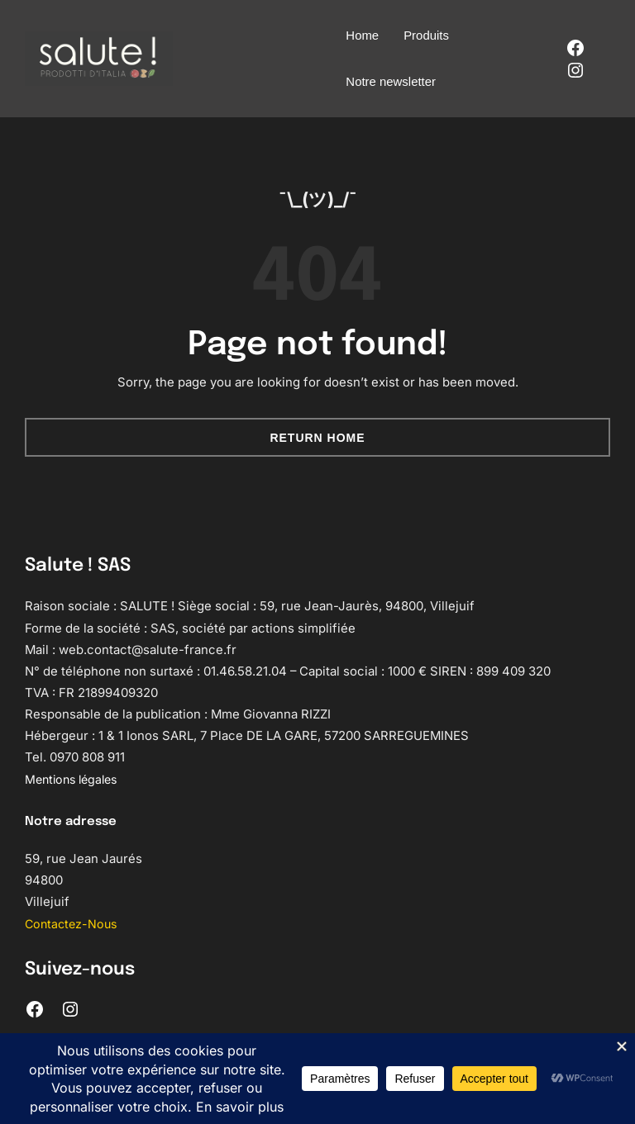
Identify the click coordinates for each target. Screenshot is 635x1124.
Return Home (317, 437)
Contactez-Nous (73, 924)
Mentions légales (75, 779)
